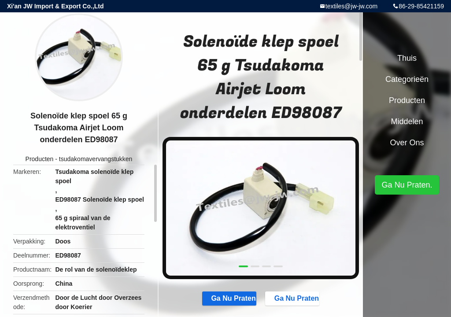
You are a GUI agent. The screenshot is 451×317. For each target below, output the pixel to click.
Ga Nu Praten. (229, 298)
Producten (40, 158)
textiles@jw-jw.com (351, 6)
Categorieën (407, 79)
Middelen (407, 121)
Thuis (407, 58)
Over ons (407, 142)
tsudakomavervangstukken (96, 158)
